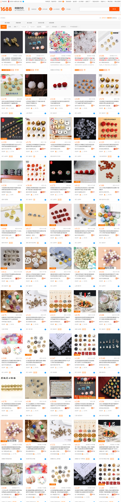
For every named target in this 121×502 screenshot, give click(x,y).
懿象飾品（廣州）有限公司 (31, 235)
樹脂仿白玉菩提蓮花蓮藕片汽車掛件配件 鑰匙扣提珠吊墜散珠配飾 (35, 275)
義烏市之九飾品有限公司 (104, 321)
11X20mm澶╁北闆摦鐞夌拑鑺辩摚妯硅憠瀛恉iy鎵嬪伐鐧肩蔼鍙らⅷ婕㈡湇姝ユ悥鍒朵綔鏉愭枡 (12, 491)
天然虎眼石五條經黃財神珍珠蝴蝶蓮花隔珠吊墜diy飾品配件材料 (109, 102)
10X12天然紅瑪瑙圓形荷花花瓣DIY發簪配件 (109, 188)
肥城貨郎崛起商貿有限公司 (31, 105)
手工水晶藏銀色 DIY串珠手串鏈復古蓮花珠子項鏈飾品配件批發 (35, 404)
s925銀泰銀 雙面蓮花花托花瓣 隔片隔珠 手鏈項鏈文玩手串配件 (36, 232)
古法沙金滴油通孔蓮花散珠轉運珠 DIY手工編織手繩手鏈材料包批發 (85, 102)
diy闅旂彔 (114, 65)
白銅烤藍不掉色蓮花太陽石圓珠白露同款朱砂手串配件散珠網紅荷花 (84, 404)
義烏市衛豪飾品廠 (104, 278)
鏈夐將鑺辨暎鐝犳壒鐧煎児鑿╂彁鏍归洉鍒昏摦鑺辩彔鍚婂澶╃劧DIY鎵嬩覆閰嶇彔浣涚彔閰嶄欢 (109, 448)
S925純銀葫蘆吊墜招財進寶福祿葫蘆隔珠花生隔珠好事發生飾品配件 (109, 361)
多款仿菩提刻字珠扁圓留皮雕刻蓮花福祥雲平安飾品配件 (11, 275)
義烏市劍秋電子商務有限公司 (80, 105)
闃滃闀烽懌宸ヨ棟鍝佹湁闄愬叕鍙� (31, 451)
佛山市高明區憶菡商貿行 (31, 408)
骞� (20, 62)
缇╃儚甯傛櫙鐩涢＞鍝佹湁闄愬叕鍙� (31, 494)
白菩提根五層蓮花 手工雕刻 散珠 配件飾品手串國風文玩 (35, 102)
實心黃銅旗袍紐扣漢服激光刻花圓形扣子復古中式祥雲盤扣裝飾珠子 (11, 404)
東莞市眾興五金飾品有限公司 (7, 235)
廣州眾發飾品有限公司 (56, 149)
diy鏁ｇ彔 (62, 65)
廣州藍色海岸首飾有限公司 (104, 365)
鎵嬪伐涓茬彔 (78, 65)
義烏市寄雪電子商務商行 (56, 278)
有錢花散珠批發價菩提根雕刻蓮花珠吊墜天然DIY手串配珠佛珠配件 (84, 318)
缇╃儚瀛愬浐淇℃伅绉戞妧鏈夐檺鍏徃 (56, 494)
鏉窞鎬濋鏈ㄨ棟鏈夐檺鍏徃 (104, 494)
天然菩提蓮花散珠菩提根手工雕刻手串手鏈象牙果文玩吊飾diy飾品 (60, 318)
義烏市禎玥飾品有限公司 (104, 235)
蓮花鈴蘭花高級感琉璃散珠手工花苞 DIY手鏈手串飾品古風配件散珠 (109, 275)
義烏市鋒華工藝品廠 (104, 105)
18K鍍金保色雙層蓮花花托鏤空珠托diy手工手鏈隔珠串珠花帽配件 (60, 145)
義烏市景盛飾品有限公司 (7, 365)
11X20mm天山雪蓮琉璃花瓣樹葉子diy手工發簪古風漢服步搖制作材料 (109, 318)
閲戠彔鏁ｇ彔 (108, 65)
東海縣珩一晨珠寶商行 (80, 408)
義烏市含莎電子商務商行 (7, 149)
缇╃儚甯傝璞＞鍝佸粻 (7, 451)
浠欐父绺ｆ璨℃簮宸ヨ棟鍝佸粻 (104, 451)
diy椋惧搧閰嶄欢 (54, 65)
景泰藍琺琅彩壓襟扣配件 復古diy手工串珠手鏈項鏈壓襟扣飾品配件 (12, 145)
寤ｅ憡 (20, 60)
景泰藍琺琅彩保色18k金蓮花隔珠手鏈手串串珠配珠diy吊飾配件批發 (60, 188)
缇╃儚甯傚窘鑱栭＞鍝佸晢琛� (80, 62)
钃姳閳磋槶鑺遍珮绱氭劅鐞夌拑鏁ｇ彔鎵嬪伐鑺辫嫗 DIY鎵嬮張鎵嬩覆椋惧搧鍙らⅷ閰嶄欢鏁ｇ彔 (11, 448)
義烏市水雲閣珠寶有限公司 (56, 235)
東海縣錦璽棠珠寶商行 (56, 408)
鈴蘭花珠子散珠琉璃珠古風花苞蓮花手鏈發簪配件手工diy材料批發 (11, 318)
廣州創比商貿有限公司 (104, 408)
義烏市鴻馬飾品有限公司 (56, 321)
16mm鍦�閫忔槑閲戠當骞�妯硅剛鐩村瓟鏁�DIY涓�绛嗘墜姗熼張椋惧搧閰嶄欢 (60, 59)
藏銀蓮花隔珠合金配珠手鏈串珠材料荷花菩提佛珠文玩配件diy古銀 (60, 275)
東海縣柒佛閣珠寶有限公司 (104, 149)
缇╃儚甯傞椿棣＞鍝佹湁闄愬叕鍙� (80, 451)
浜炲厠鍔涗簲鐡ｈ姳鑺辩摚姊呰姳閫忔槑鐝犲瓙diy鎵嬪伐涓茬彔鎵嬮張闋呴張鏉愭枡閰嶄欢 (84, 491)
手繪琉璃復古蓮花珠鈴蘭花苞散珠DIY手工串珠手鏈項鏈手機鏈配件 (109, 232)
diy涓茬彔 (67, 65)
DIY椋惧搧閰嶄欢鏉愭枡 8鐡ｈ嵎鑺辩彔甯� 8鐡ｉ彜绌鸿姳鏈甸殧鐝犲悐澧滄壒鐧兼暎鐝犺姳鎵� (60, 491)
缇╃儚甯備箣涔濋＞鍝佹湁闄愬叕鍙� (7, 494)
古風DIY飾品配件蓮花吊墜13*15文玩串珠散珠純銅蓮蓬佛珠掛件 (11, 232)
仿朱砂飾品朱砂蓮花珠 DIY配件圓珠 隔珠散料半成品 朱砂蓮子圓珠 (84, 188)
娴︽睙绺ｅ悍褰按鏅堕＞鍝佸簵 (56, 451)
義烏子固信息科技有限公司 (31, 365)
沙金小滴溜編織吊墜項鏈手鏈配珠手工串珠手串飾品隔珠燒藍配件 (109, 404)
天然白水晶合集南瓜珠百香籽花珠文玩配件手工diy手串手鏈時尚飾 (60, 404)
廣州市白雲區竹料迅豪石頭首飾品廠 (104, 192)
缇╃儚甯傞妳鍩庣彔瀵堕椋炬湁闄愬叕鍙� (104, 62)
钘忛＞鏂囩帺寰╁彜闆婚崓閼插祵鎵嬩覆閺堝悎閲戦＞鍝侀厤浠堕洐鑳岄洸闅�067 (11, 59)
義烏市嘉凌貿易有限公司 (80, 149)
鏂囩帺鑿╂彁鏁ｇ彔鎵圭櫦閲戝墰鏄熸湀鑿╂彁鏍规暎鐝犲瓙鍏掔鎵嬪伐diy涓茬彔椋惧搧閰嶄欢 (109, 491)
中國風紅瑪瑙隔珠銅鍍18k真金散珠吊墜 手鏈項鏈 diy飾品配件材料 (36, 188)
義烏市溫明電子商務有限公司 (31, 278)
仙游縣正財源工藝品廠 (80, 321)
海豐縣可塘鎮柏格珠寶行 (7, 192)
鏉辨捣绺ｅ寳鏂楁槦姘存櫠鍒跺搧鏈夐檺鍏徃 (31, 62)
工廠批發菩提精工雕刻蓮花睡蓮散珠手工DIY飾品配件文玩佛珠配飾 (84, 275)
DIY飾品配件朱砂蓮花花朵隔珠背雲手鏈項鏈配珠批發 (59, 102)
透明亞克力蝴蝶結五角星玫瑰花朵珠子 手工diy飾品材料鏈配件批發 (84, 145)
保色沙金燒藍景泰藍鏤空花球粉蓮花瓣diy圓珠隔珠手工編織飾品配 (11, 102)
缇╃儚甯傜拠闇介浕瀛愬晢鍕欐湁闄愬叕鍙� (7, 62)
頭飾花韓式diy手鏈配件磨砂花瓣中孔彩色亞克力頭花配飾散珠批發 (11, 361)
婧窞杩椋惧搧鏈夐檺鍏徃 (56, 62)
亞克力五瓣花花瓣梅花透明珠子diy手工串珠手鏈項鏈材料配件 (60, 361)
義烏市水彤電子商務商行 (56, 105)
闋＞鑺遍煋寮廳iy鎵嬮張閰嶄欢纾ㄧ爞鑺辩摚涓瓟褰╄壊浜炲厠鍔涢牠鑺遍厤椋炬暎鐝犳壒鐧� (36, 491)
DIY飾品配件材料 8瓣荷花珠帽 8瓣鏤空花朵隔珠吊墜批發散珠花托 (36, 361)
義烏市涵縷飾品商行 (80, 192)
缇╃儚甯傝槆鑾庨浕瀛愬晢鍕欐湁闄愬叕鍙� (80, 494)
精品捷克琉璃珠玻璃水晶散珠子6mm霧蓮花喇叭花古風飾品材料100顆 (35, 318)
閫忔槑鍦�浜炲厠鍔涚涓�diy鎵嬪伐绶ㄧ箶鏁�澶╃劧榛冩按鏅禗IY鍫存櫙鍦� (85, 59)
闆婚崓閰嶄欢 (12, 65)
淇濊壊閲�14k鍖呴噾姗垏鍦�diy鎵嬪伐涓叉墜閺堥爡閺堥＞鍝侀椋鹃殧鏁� (109, 59)
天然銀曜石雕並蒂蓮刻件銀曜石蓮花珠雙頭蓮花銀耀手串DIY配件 (11, 188)
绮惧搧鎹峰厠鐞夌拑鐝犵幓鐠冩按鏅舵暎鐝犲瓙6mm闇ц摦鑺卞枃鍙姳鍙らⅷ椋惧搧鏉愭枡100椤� (60, 448)
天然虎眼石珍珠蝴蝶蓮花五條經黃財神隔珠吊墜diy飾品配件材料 (35, 145)
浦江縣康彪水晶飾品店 (31, 321)
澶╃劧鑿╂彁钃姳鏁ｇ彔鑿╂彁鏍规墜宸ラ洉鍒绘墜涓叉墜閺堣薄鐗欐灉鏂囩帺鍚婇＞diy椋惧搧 (85, 448)
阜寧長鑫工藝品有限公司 (7, 321)
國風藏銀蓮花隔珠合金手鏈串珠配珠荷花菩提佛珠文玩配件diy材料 (84, 232)
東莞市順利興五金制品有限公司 (7, 408)
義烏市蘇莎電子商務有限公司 (56, 365)
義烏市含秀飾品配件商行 (7, 105)
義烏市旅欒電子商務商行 (7, 278)
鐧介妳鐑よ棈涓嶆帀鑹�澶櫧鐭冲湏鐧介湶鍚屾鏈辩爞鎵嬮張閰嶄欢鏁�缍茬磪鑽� (36, 59)
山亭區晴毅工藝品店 (80, 278)
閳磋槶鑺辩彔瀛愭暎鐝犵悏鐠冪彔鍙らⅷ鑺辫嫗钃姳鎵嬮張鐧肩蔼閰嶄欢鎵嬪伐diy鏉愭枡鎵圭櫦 (36, 448)
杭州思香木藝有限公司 (80, 365)
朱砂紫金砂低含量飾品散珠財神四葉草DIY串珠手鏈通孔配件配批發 (60, 232)
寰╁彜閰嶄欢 (5, 65)
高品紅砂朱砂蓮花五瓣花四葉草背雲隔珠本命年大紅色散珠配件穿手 (109, 145)
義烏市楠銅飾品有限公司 (31, 149)
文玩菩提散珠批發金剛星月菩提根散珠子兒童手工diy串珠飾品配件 (84, 361)
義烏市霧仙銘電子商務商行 (80, 235)
